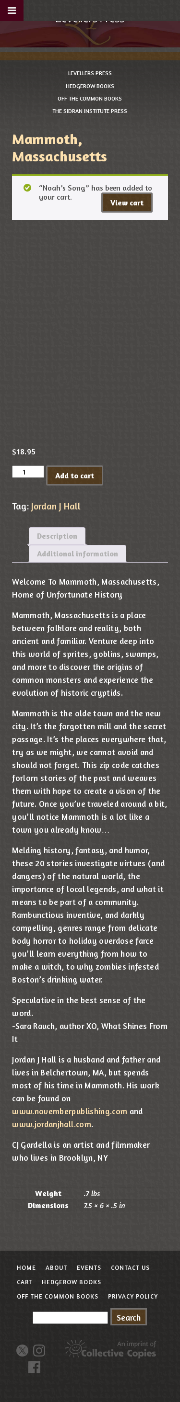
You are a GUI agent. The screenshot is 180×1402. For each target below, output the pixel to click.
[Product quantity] (28, 471)
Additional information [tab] (77, 553)
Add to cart (74, 475)
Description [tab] (57, 536)
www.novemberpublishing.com (69, 1111)
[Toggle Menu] (12, 10)
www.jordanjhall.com (51, 1124)
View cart (127, 202)
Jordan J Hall (56, 506)
